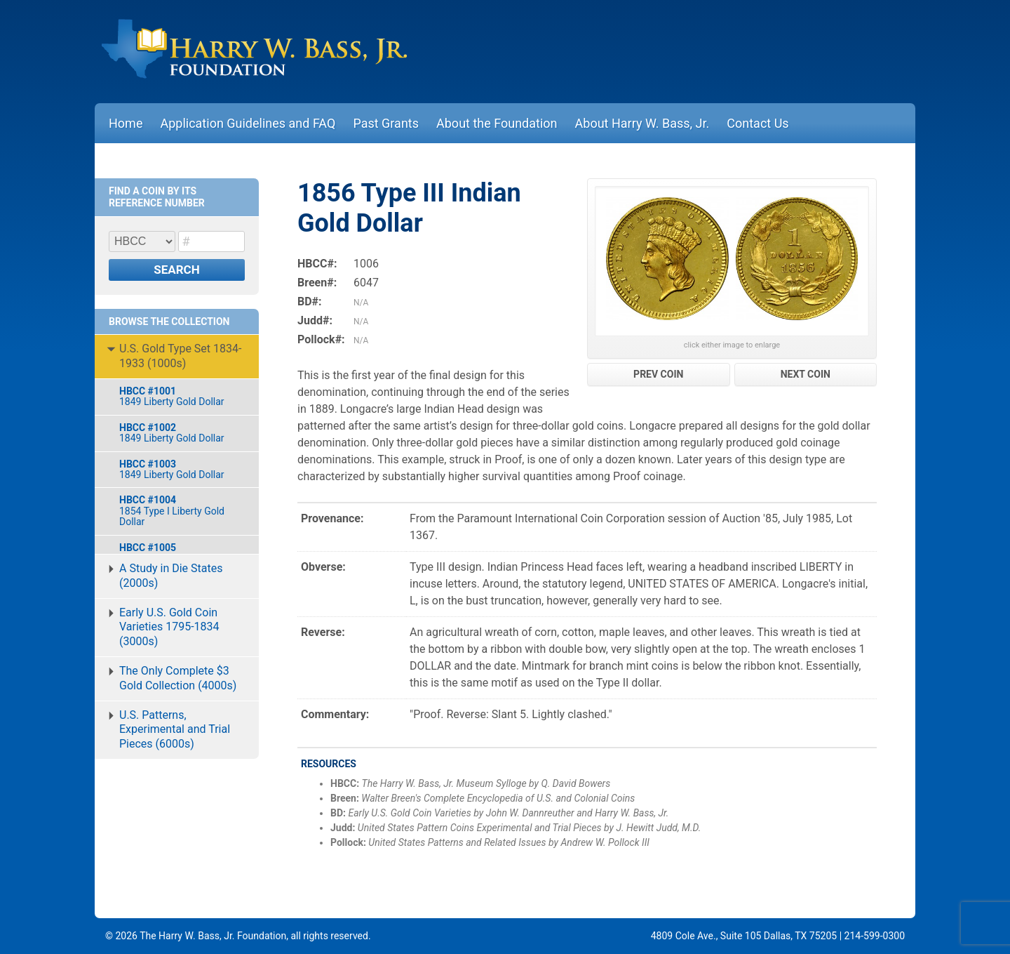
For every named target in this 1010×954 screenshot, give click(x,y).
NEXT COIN (805, 374)
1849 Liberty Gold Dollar (182, 396)
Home (125, 123)
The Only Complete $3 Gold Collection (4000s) (177, 678)
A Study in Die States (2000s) (170, 576)
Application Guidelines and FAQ (247, 123)
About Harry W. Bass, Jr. (642, 123)
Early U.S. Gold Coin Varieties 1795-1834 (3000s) (169, 627)
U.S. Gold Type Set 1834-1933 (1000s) (180, 356)
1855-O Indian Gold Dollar (182, 553)
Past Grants (386, 123)
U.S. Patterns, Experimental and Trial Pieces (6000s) (174, 729)
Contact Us (757, 123)
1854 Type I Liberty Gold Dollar (182, 510)
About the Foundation (497, 123)
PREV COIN (658, 374)
